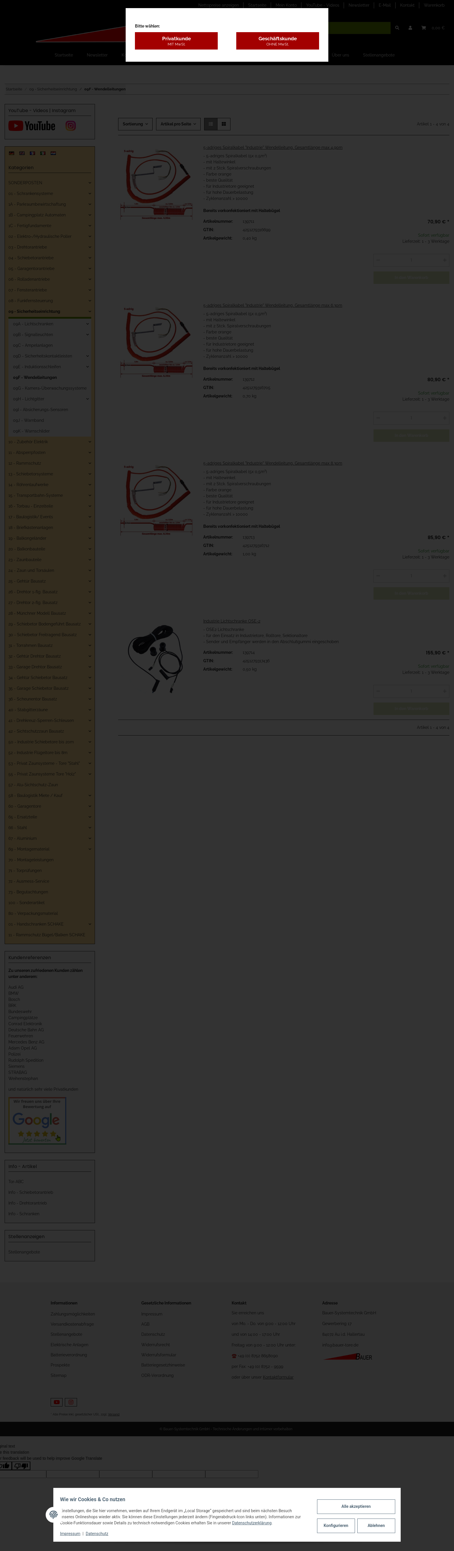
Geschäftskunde (277, 41)
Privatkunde (176, 41)
